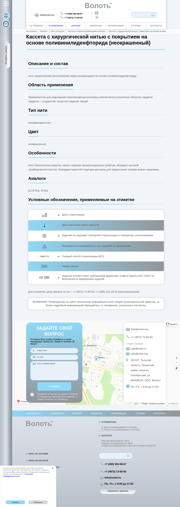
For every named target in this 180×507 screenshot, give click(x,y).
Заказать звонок (118, 491)
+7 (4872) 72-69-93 (73, 17)
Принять (15, 502)
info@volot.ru (112, 477)
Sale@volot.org (47, 15)
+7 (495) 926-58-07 (73, 14)
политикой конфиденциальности (18, 475)
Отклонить (38, 502)
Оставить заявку (6, 55)
